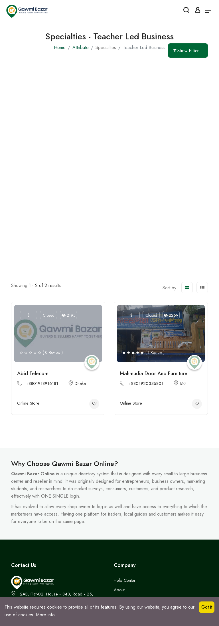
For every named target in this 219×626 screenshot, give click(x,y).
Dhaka (77, 383)
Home (60, 47)
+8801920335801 (146, 383)
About (119, 590)
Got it (206, 607)
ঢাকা (180, 383)
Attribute (80, 47)
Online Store (28, 403)
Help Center (124, 580)
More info (45, 614)
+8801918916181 (42, 383)
